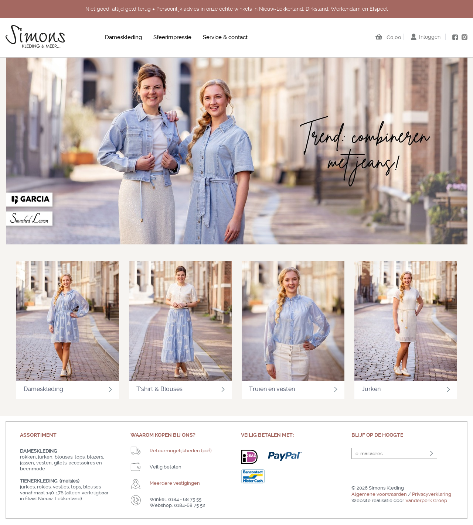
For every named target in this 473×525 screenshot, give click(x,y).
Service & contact (225, 37)
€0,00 (393, 37)
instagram (464, 37)
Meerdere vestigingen (175, 483)
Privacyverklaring (431, 494)
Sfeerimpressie (172, 37)
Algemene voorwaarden (379, 494)
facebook (455, 37)
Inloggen (429, 37)
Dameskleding (123, 37)
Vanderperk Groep (426, 500)
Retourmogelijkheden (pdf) (181, 450)
